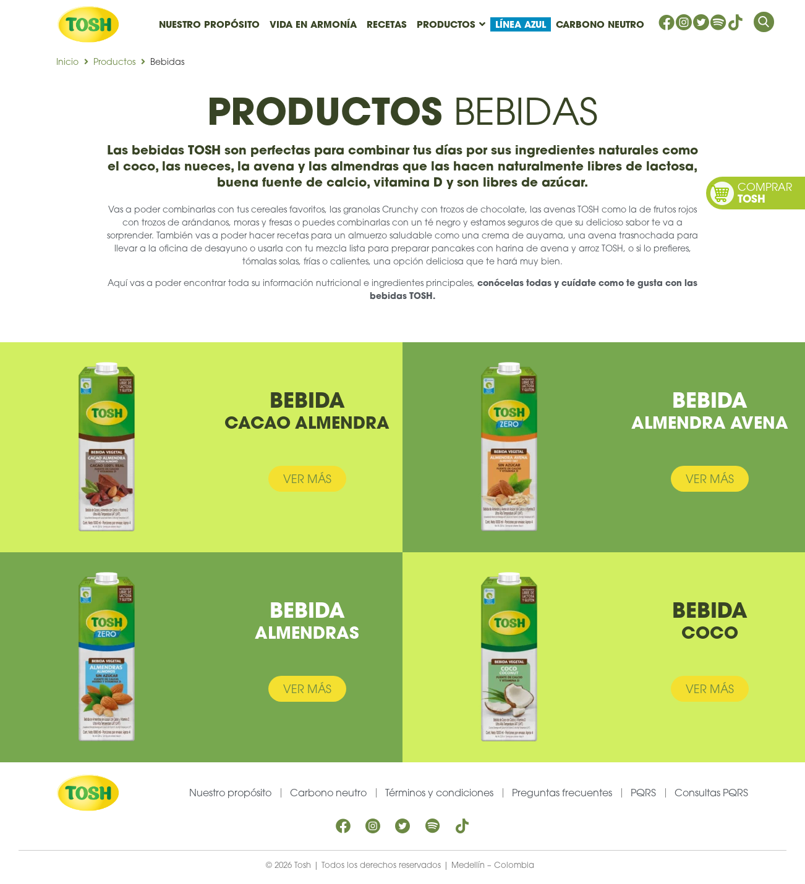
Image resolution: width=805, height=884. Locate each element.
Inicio (67, 61)
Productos (114, 61)
